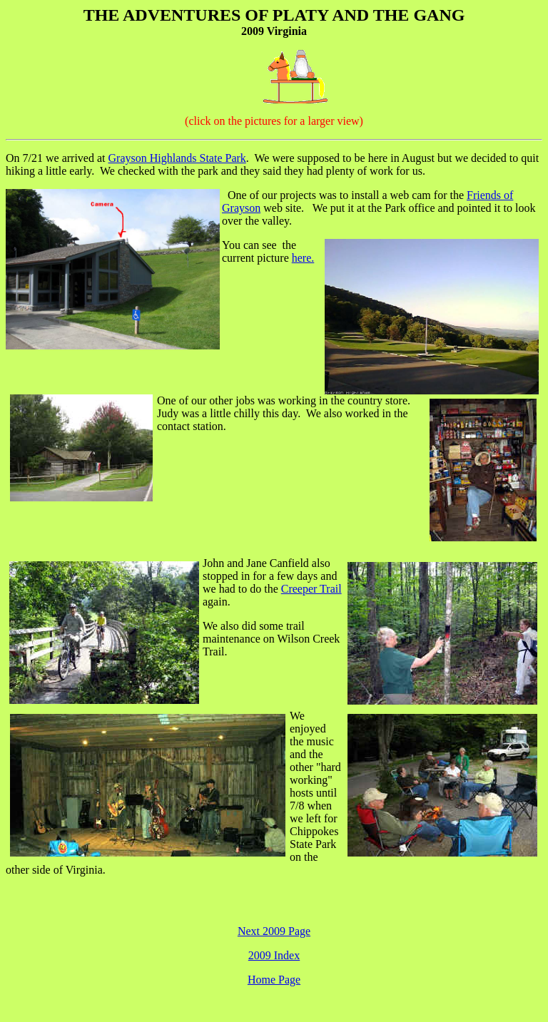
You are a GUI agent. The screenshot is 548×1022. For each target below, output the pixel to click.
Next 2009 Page (274, 931)
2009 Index (274, 955)
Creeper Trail (311, 589)
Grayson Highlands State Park (177, 158)
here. (303, 258)
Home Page (274, 980)
